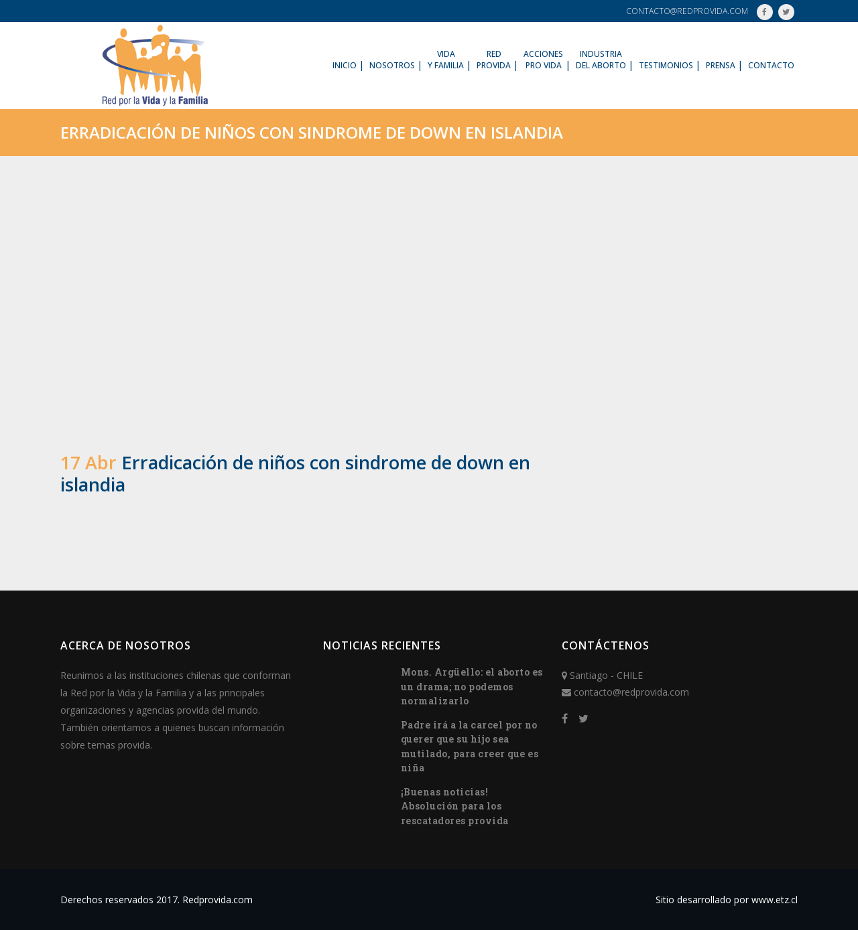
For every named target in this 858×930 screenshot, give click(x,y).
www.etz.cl (774, 899)
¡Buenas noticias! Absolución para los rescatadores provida (455, 806)
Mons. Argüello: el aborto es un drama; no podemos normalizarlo (472, 686)
